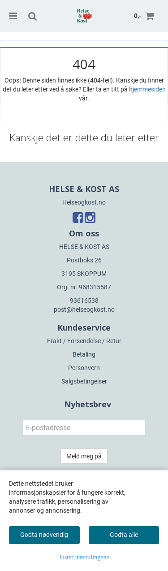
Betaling (84, 354)
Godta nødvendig (44, 534)
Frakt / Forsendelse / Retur (84, 340)
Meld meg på (84, 456)
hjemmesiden (147, 89)
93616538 (84, 300)
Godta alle (124, 534)
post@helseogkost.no (84, 309)
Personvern (84, 367)
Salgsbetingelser (84, 381)
